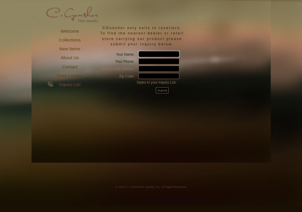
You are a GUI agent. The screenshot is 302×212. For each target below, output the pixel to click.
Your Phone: (124, 61)
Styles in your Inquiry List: (156, 82)
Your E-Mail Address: (118, 69)
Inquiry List (70, 84)
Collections (70, 39)
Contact (70, 66)
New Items (69, 48)
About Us (69, 57)
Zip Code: (126, 76)
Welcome (69, 31)
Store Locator (69, 75)
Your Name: (125, 54)
